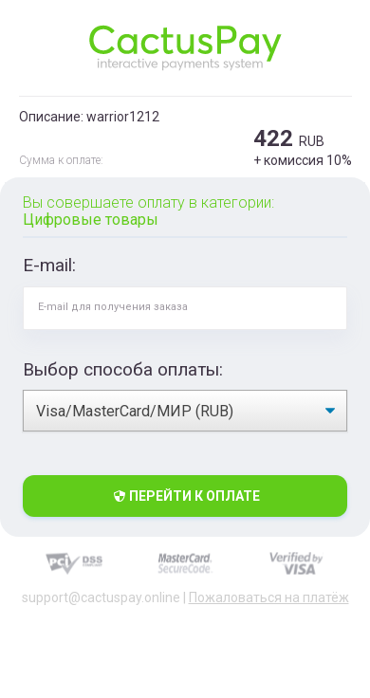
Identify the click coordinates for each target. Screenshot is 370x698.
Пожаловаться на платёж (269, 597)
